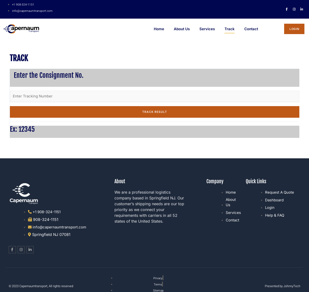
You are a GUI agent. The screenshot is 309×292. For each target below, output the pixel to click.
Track (230, 30)
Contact (251, 30)
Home (159, 30)
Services (207, 30)
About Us (182, 30)
